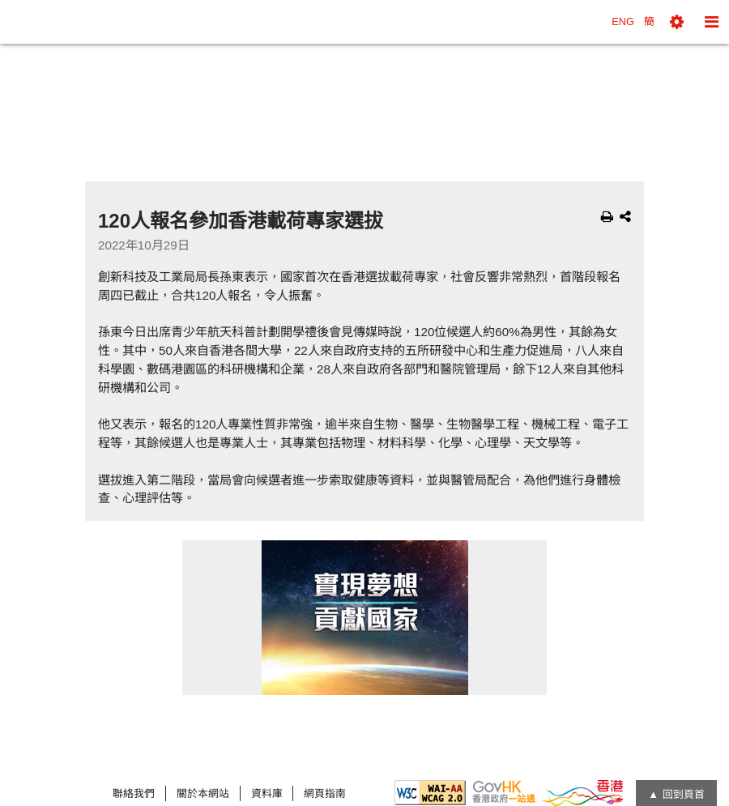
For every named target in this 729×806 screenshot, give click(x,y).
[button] (676, 22)
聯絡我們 (134, 793)
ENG (623, 21)
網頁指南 (325, 793)
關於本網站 (203, 793)
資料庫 (267, 793)
